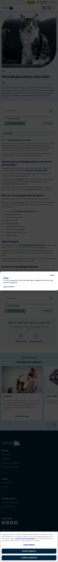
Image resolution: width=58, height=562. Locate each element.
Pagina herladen (9, 287)
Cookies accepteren (29, 558)
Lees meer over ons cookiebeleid (25, 538)
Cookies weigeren (29, 551)
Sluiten (52, 275)
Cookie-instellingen (29, 544)
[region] (29, 546)
